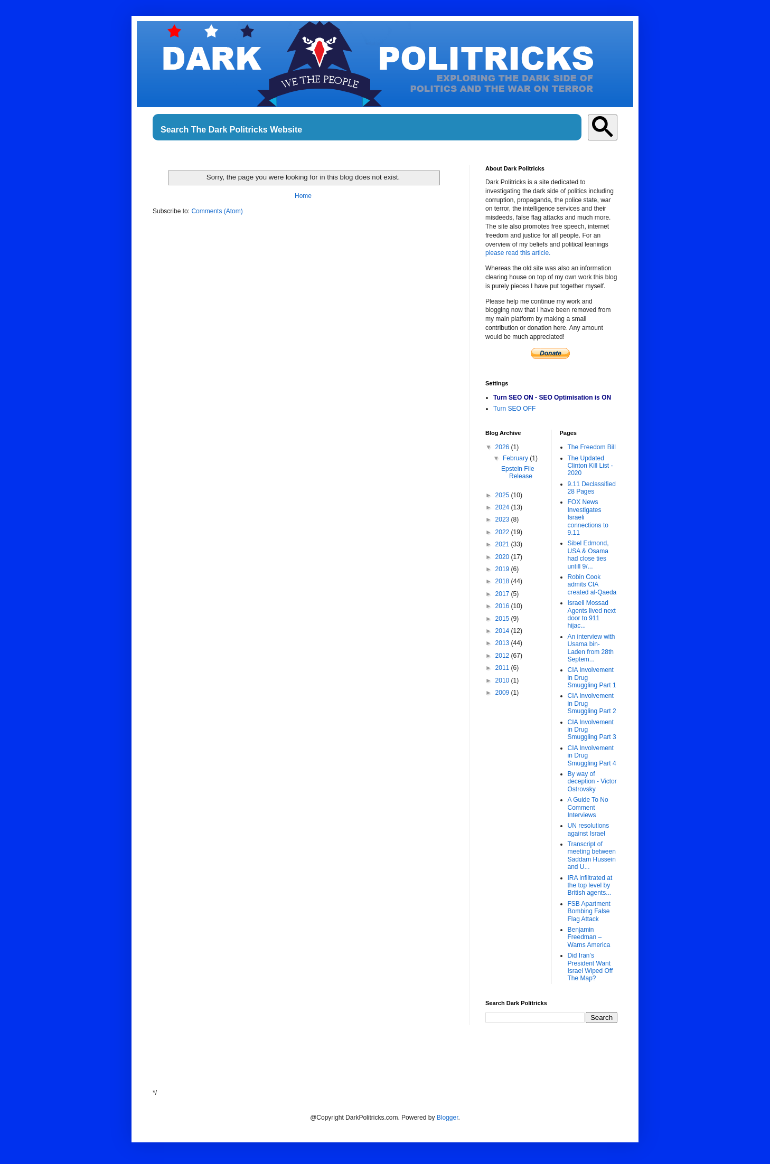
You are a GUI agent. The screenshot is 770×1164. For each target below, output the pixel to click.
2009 (503, 692)
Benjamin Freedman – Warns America (589, 937)
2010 (503, 680)
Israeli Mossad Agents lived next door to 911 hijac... (592, 614)
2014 (503, 631)
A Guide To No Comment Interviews (588, 807)
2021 (503, 544)
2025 (503, 495)
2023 (503, 519)
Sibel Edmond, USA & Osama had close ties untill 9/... (588, 555)
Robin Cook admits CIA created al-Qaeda (592, 584)
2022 (503, 532)
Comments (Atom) (216, 211)
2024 (503, 507)
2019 (503, 569)
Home (303, 196)
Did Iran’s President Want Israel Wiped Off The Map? (590, 967)
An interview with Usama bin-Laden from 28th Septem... (591, 648)
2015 (503, 618)
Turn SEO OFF (514, 408)
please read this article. (517, 253)
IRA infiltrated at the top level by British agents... (590, 885)
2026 (503, 447)
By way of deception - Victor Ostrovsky (592, 781)
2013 (503, 643)
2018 (503, 581)
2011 (503, 667)
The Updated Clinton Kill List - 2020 (590, 466)
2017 (503, 594)
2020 (503, 557)
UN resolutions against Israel (588, 829)
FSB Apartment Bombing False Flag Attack (589, 911)
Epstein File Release (517, 472)
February (516, 458)
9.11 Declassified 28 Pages (592, 487)
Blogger (447, 1117)
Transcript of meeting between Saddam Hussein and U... (592, 855)
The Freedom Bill (592, 447)
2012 (503, 655)
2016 (503, 606)
